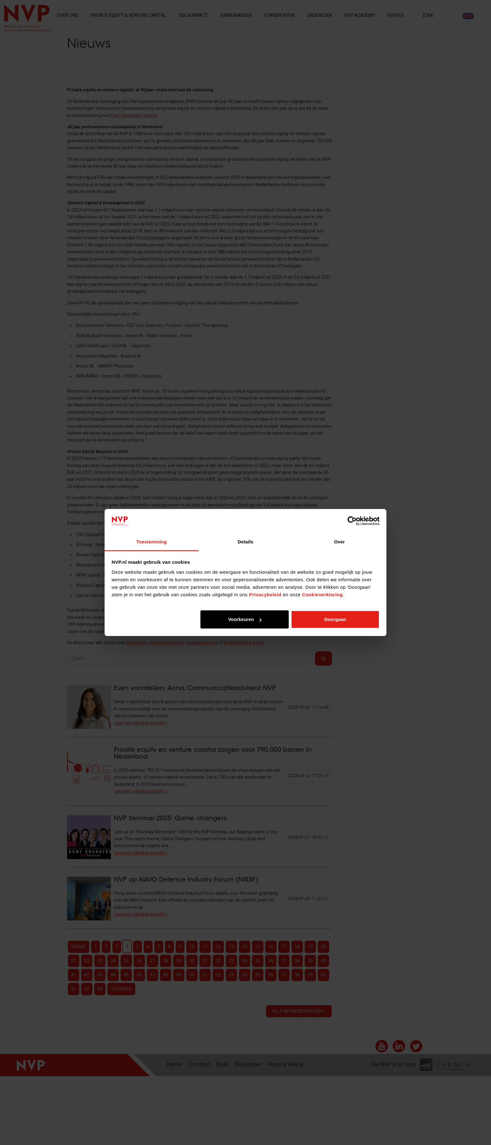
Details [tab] (245, 541)
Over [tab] (339, 541)
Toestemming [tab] (151, 541)
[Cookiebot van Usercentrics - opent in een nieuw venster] (352, 521)
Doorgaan (335, 619)
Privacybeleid (265, 594)
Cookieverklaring (322, 594)
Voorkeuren (244, 619)
